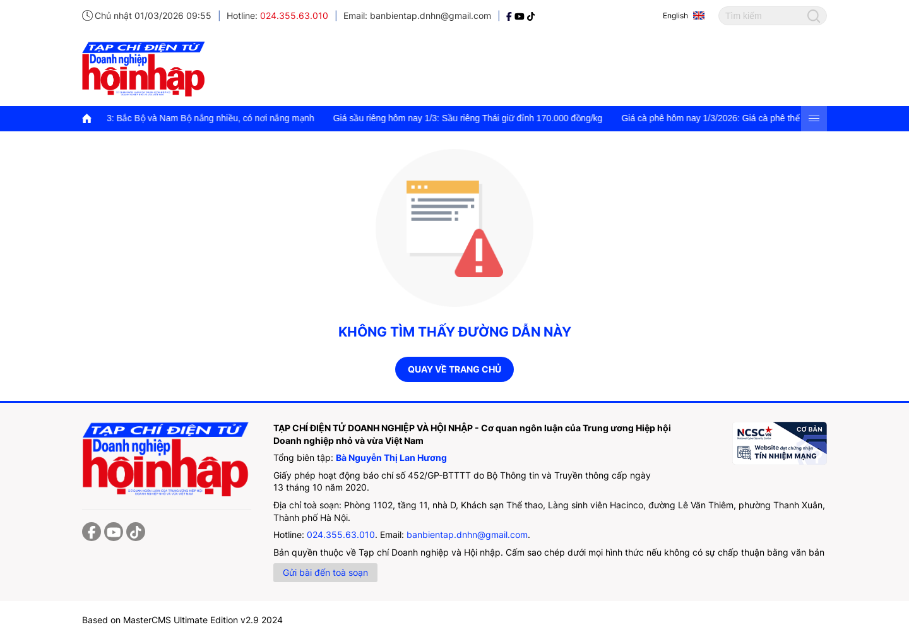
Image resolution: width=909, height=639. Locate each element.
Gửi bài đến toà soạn (325, 572)
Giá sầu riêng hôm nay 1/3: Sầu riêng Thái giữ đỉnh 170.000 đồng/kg (474, 118)
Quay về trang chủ (454, 369)
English (675, 15)
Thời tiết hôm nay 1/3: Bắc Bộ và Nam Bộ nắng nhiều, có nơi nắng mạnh (178, 118)
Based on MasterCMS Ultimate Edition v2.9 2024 (182, 619)
